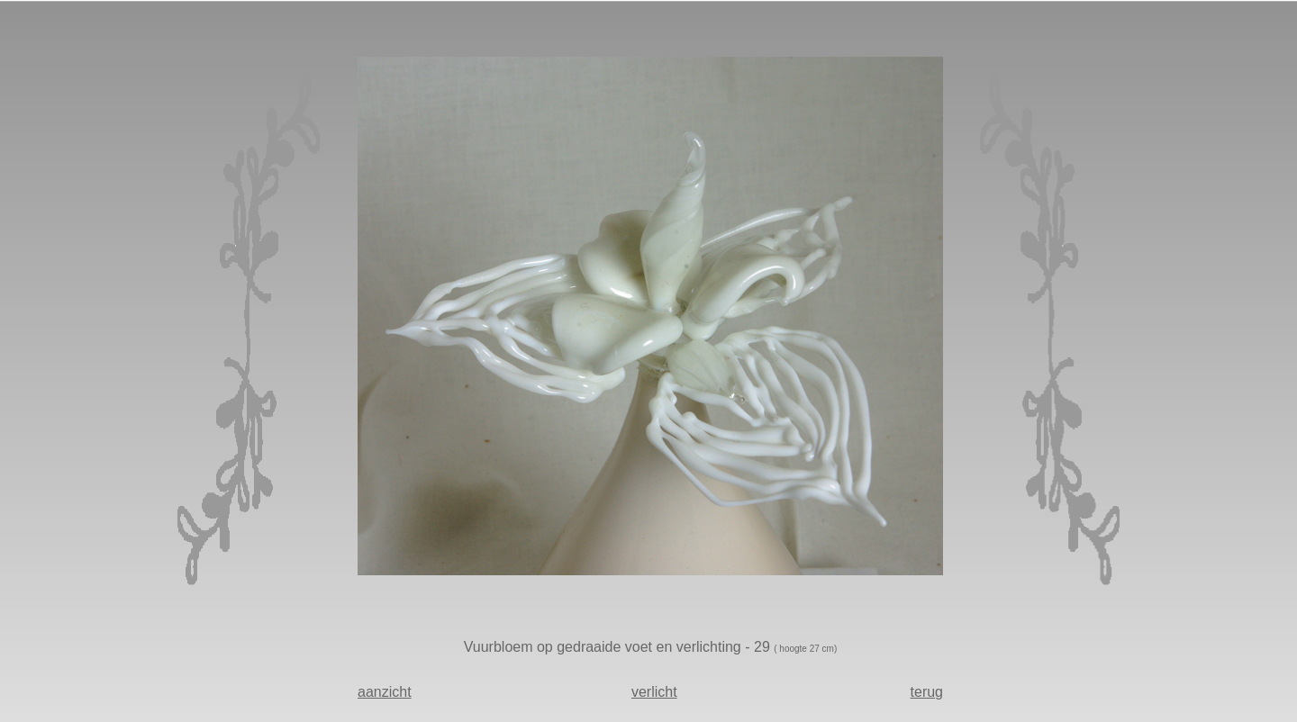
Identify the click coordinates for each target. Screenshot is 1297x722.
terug (927, 691)
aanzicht (385, 691)
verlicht (654, 691)
